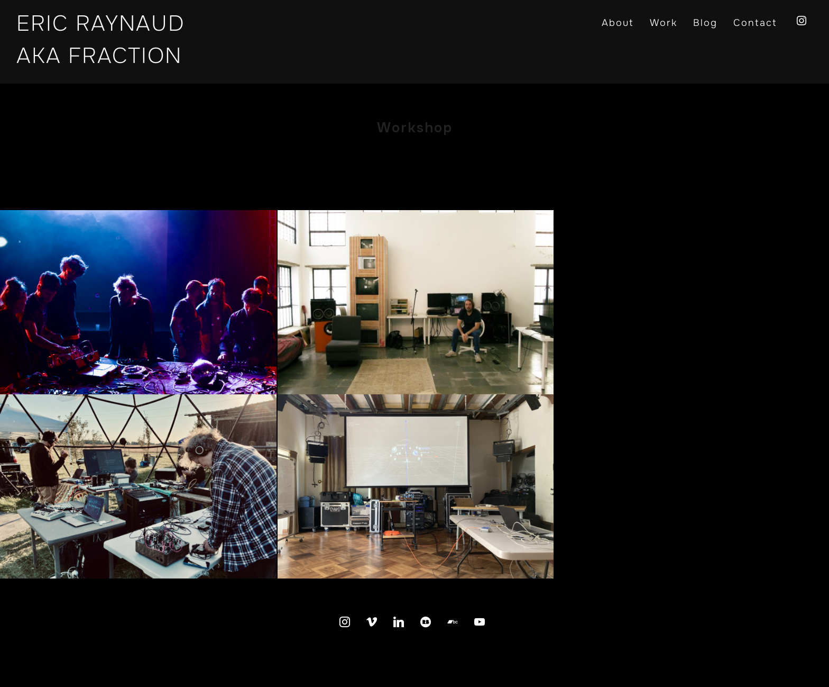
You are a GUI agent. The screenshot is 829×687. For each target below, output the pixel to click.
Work (663, 23)
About (618, 23)
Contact (755, 23)
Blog (705, 23)
